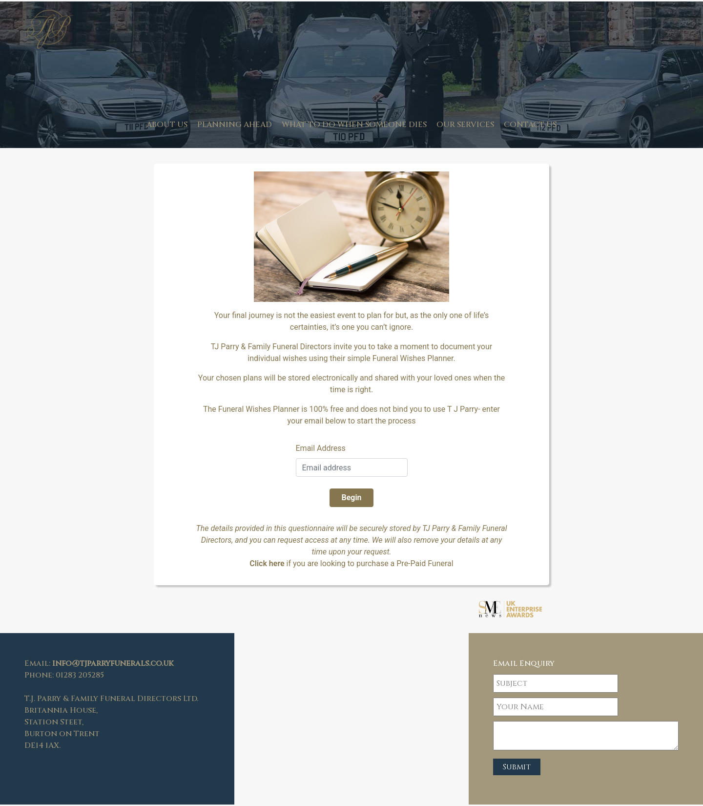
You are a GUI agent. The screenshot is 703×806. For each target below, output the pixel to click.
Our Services (465, 124)
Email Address (321, 448)
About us (166, 124)
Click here (266, 563)
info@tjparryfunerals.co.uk (112, 663)
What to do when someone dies (354, 124)
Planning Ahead (234, 124)
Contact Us (530, 124)
